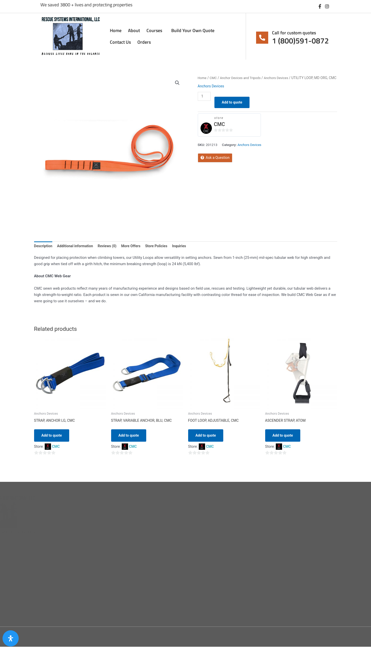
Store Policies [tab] (163, 246)
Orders (144, 42)
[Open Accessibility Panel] (11, 638)
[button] (177, 83)
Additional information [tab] (77, 246)
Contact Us (120, 42)
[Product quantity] (204, 102)
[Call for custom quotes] (262, 38)
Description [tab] (44, 246)
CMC (214, 78)
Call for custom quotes (294, 32)
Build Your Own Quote (192, 30)
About (134, 30)
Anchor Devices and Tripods (242, 78)
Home (115, 30)
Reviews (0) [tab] (111, 246)
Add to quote (234, 109)
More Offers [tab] (136, 246)
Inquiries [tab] (186, 246)
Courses (155, 30)
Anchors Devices (280, 78)
